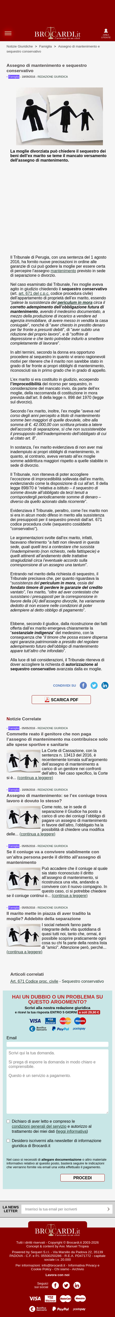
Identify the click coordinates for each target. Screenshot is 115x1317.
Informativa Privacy (82, 1265)
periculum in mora (75, 302)
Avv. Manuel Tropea (74, 1246)
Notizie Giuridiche (20, 46)
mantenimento (63, 271)
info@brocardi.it (53, 1265)
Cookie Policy (41, 1269)
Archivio (78, 1269)
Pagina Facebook (55, 1284)
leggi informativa (72, 1131)
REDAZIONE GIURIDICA (52, 728)
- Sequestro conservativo (57, 981)
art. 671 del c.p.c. (34, 293)
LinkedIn (104, 684)
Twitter (94, 684)
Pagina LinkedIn (77, 1284)
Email (12, 1038)
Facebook (83, 684)
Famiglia (45, 46)
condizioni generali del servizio (39, 1126)
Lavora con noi (57, 1275)
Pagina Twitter (66, 1284)
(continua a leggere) (35, 778)
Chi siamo (61, 1269)
